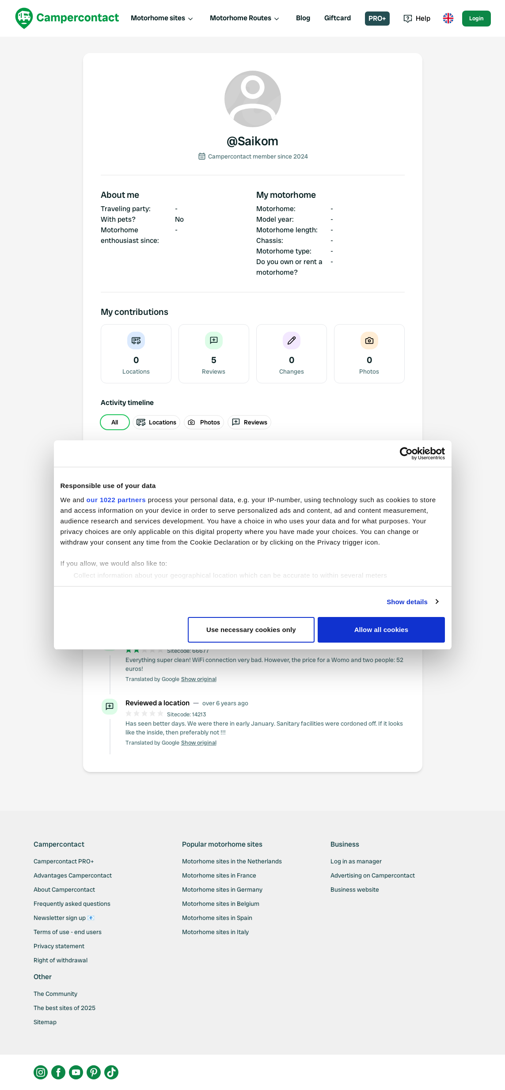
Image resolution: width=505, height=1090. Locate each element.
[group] (253, 422)
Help (416, 18)
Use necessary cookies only (251, 629)
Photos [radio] (204, 422)
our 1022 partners (116, 499)
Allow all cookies (381, 629)
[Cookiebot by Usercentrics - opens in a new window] (406, 453)
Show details (407, 602)
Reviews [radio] (249, 422)
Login (476, 18)
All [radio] (114, 422)
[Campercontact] (67, 18)
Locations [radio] (156, 422)
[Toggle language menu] (448, 18)
